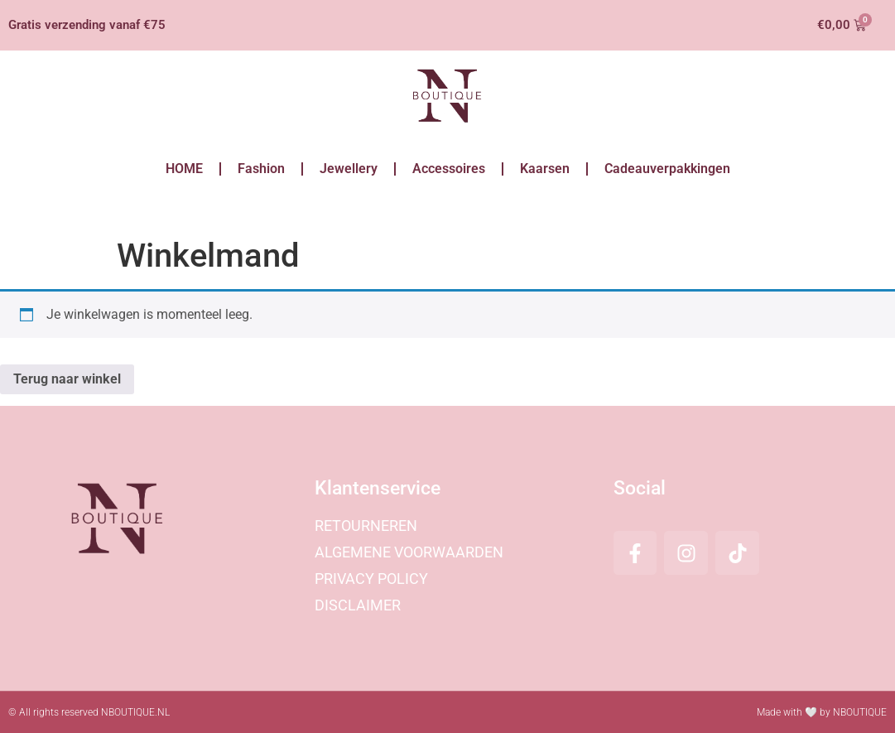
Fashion (261, 168)
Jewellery (349, 168)
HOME (184, 168)
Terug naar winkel (67, 379)
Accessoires (448, 168)
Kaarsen (545, 168)
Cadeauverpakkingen (667, 168)
